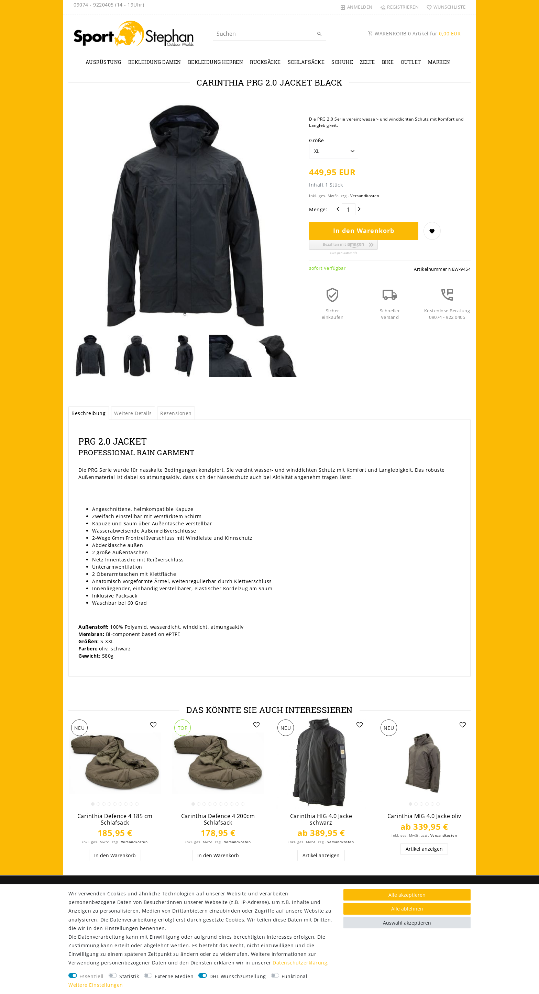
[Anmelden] (356, 7)
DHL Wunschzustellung (237, 976)
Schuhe (342, 62)
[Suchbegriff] (269, 34)
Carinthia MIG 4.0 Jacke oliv (424, 816)
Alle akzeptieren (407, 895)
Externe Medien (174, 976)
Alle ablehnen (407, 908)
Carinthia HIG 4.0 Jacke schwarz (321, 819)
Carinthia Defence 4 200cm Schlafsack (218, 819)
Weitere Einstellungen (95, 985)
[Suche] (319, 34)
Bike (388, 62)
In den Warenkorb (363, 230)
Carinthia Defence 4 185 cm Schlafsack (115, 819)
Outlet (411, 62)
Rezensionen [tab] (176, 413)
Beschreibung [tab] (89, 413)
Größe (316, 140)
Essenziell (91, 976)
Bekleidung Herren (215, 62)
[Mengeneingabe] (348, 209)
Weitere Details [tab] (133, 413)
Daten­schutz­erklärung (300, 962)
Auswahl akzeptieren (407, 922)
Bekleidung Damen (154, 62)
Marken (439, 62)
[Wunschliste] (444, 7)
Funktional (294, 976)
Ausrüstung (103, 62)
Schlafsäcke (306, 62)
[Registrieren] (399, 7)
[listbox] (115, 763)
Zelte (367, 62)
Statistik (129, 976)
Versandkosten (365, 195)
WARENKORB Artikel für (414, 33)
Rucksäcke (265, 62)
